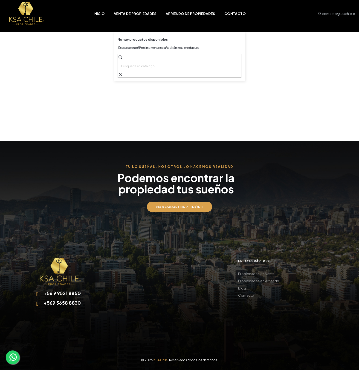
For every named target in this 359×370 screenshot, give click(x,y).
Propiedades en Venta (256, 273)
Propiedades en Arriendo (258, 280)
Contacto (246, 294)
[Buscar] (179, 66)
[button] (179, 207)
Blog (242, 287)
